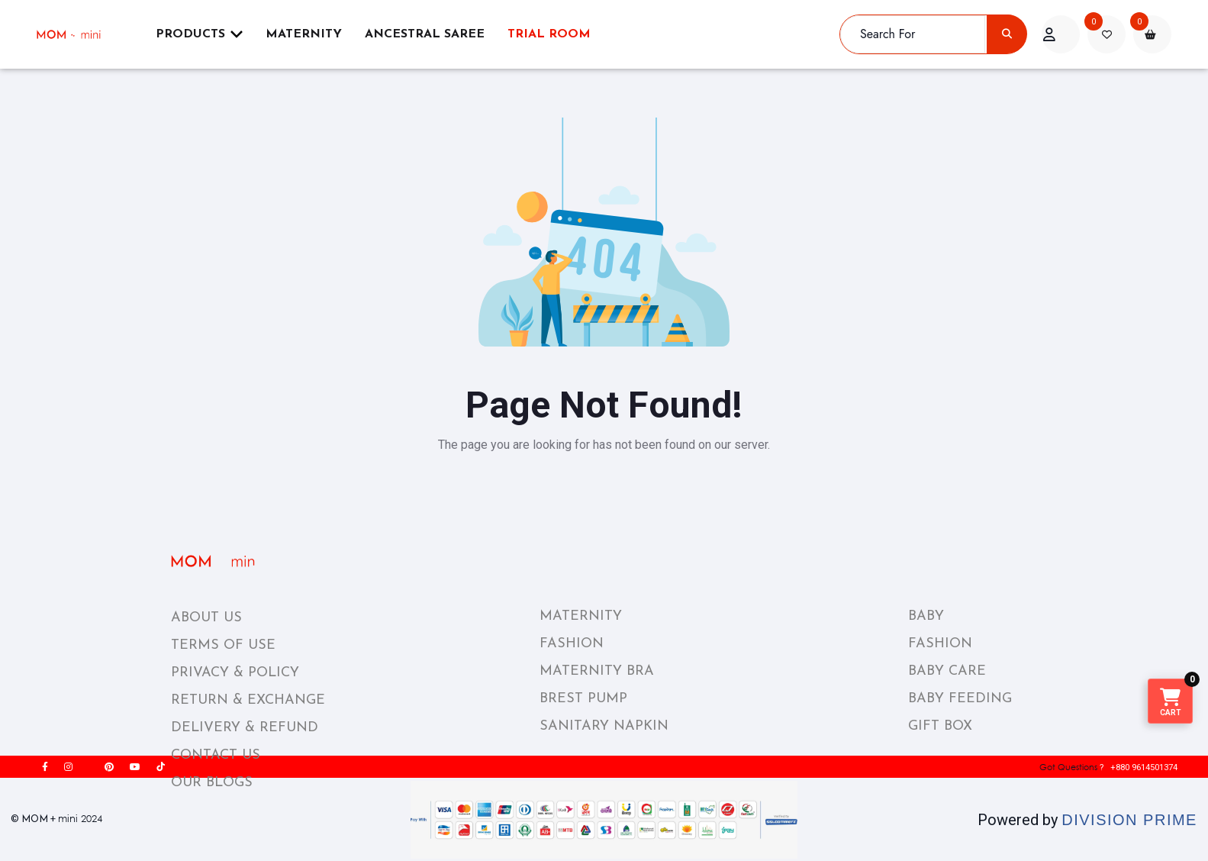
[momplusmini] (78, 34)
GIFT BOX (940, 726)
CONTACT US (215, 755)
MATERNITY (581, 616)
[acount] (1061, 34)
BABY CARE (947, 671)
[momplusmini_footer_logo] (227, 561)
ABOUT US (206, 618)
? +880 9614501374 (1097, 766)
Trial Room (549, 34)
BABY (926, 616)
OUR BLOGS (212, 783)
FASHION (572, 644)
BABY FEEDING (960, 699)
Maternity (304, 34)
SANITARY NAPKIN (604, 726)
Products (199, 34)
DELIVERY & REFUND (244, 728)
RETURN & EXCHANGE (248, 700)
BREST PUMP (583, 699)
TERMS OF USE (223, 645)
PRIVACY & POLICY (235, 673)
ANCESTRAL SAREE (425, 34)
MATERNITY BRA (597, 671)
